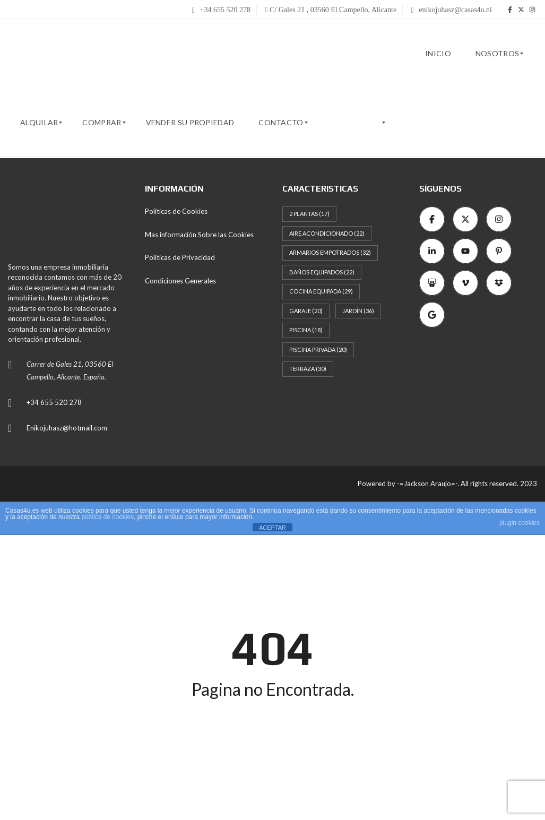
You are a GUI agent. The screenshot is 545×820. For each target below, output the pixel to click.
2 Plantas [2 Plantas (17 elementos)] (309, 213)
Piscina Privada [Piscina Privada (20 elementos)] (318, 349)
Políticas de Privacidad (180, 257)
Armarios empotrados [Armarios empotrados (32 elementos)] (330, 252)
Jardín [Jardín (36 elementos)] (358, 310)
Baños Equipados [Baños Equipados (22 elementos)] (321, 272)
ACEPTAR (272, 527)
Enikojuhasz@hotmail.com (67, 428)
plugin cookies (519, 522)
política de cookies (107, 517)
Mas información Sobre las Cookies (199, 234)
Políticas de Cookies (176, 211)
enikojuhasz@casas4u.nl (451, 10)
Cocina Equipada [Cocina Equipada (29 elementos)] (321, 291)
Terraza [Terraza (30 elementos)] (307, 368)
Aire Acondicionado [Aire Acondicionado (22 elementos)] (327, 233)
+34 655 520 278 (221, 10)
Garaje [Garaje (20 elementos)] (306, 310)
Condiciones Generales (180, 281)
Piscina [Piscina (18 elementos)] (306, 329)
